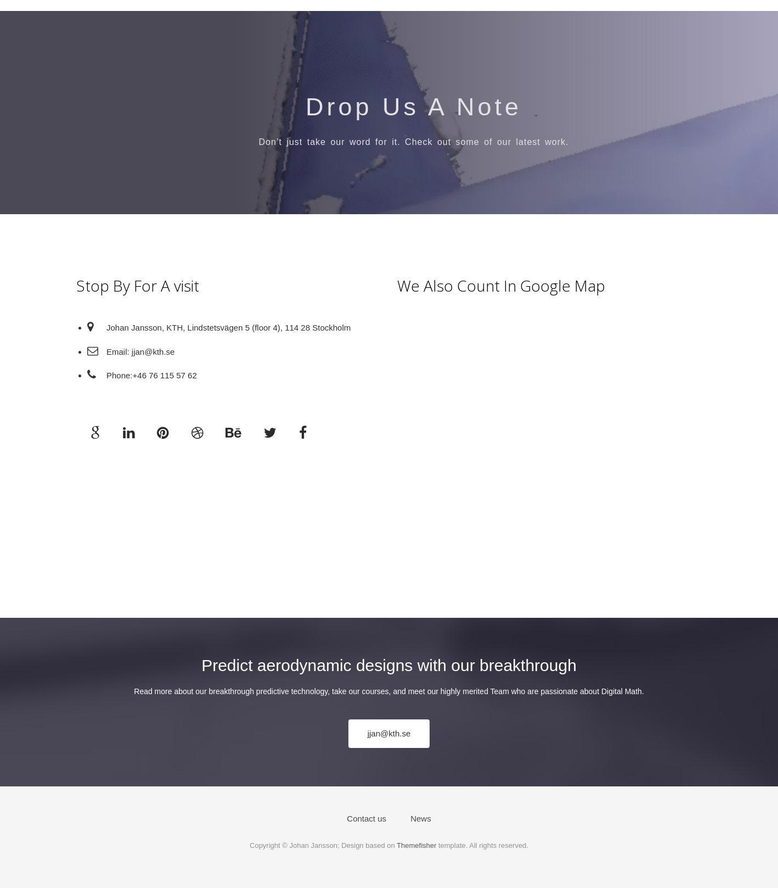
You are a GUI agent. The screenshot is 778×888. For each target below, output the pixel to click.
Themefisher (416, 845)
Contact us (366, 818)
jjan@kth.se (389, 733)
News (420, 818)
